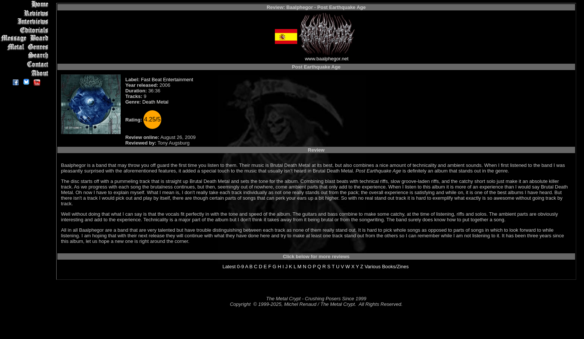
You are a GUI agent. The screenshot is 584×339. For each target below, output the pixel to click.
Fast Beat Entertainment (167, 79)
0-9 (240, 266)
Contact (26, 64)
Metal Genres (26, 47)
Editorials (26, 30)
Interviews (26, 21)
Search (26, 55)
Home (26, 4)
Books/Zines (395, 266)
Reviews (26, 13)
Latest (228, 266)
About (26, 73)
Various (373, 266)
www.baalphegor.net (326, 58)
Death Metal (155, 102)
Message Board (26, 38)
